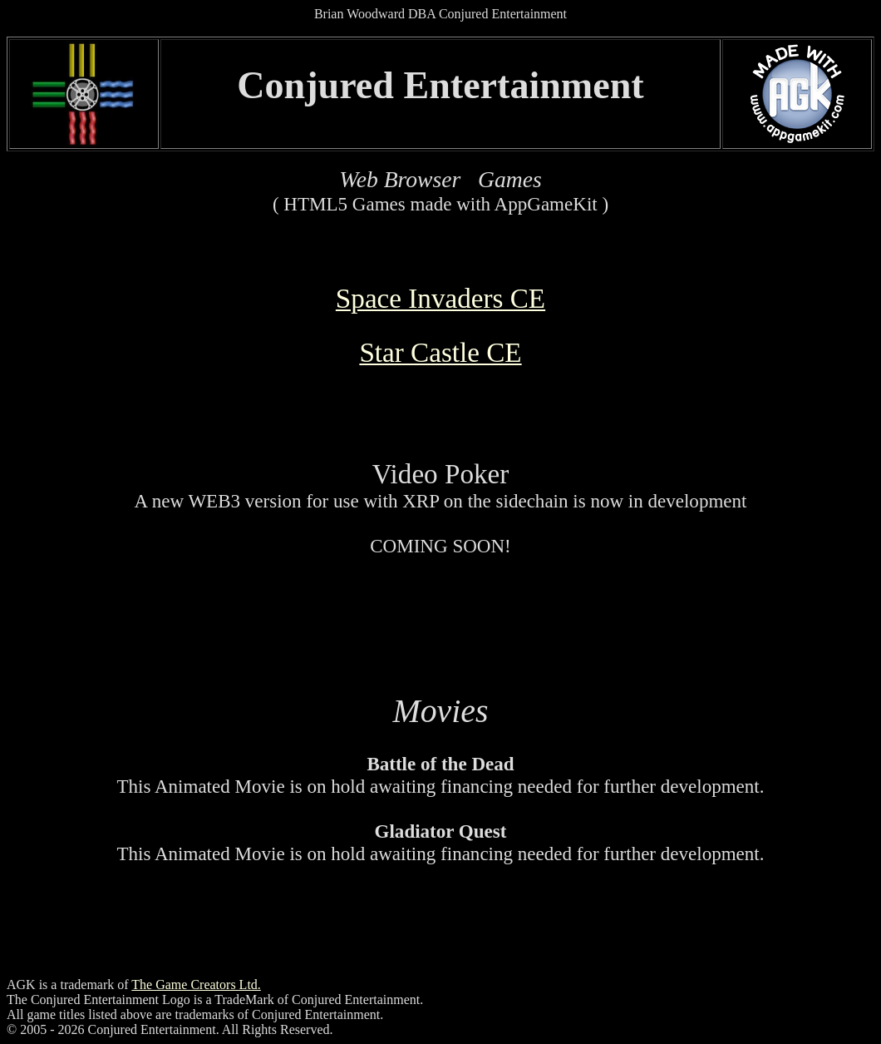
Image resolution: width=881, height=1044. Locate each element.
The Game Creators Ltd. (196, 984)
